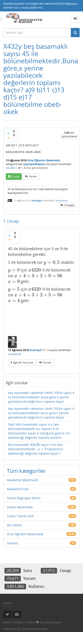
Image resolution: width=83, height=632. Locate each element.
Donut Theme (13, 622)
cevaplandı (14, 354)
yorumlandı (62, 200)
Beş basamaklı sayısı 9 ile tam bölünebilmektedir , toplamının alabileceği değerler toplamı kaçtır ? (35, 449)
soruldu (10, 168)
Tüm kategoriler (26, 470)
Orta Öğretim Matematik (43, 160)
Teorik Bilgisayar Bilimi (24, 498)
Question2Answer (34, 629)
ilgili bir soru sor (23, 362)
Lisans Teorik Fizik (20, 516)
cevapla (69, 205)
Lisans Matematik (20, 507)
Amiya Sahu (53, 622)
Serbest (12, 543)
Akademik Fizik (18, 489)
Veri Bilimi (14, 525)
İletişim (7, 603)
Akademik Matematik (22, 480)
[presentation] (52, 262)
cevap (15, 176)
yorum (33, 176)
